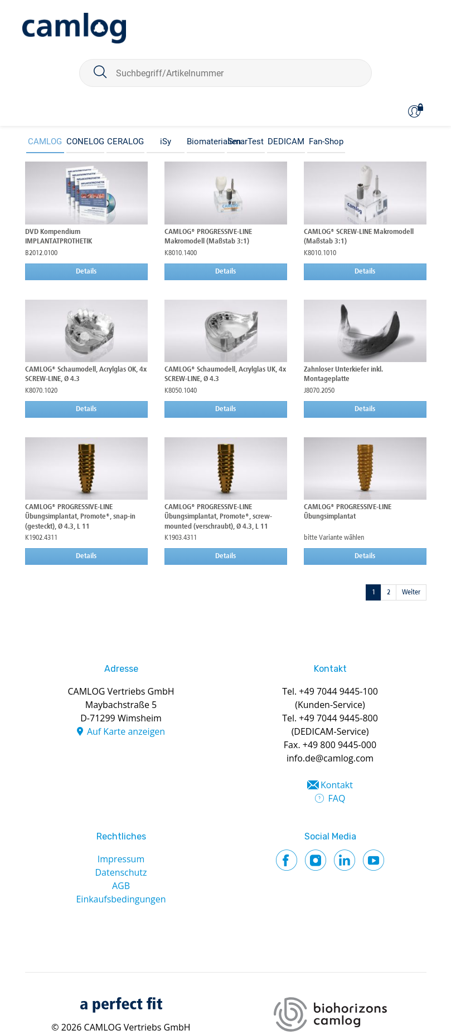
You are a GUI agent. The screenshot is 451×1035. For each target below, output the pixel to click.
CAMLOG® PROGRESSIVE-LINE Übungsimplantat (347, 512)
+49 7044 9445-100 (338, 691)
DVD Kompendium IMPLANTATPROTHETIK (58, 236)
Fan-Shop (326, 141)
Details (86, 271)
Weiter (411, 592)
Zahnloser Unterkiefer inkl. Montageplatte (343, 374)
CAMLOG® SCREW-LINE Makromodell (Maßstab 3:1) (359, 236)
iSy (165, 141)
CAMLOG (45, 141)
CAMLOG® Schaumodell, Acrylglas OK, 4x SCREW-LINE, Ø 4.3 (86, 374)
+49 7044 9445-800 (338, 718)
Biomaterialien (206, 141)
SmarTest (246, 141)
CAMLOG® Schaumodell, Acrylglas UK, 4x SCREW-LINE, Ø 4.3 (225, 374)
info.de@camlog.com (330, 758)
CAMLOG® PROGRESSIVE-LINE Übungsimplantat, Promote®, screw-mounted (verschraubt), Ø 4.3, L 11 (218, 517)
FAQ (337, 798)
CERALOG (125, 141)
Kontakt (337, 785)
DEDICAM (286, 141)
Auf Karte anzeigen (126, 731)
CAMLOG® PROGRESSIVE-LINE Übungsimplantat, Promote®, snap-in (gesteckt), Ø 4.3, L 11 (80, 517)
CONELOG (85, 141)
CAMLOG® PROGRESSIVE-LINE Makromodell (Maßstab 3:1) (208, 236)
